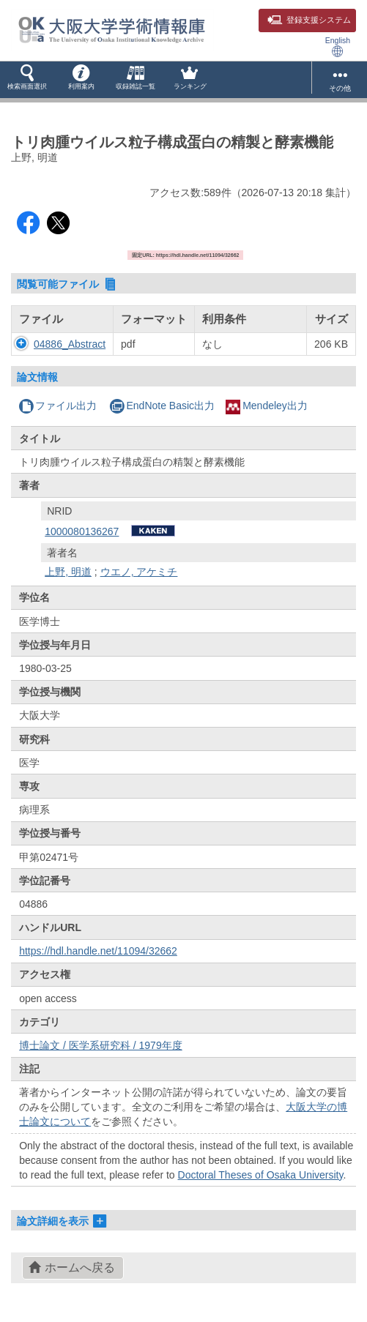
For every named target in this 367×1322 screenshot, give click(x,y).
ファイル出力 (57, 405)
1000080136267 (82, 531)
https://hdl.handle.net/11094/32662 (98, 951)
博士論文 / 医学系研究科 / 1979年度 (100, 1045)
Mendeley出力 (267, 405)
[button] (27, 79)
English (337, 46)
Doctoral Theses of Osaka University (261, 1175)
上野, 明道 (68, 572)
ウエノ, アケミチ (139, 572)
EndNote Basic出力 (162, 405)
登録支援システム (309, 19)
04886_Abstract (69, 344)
